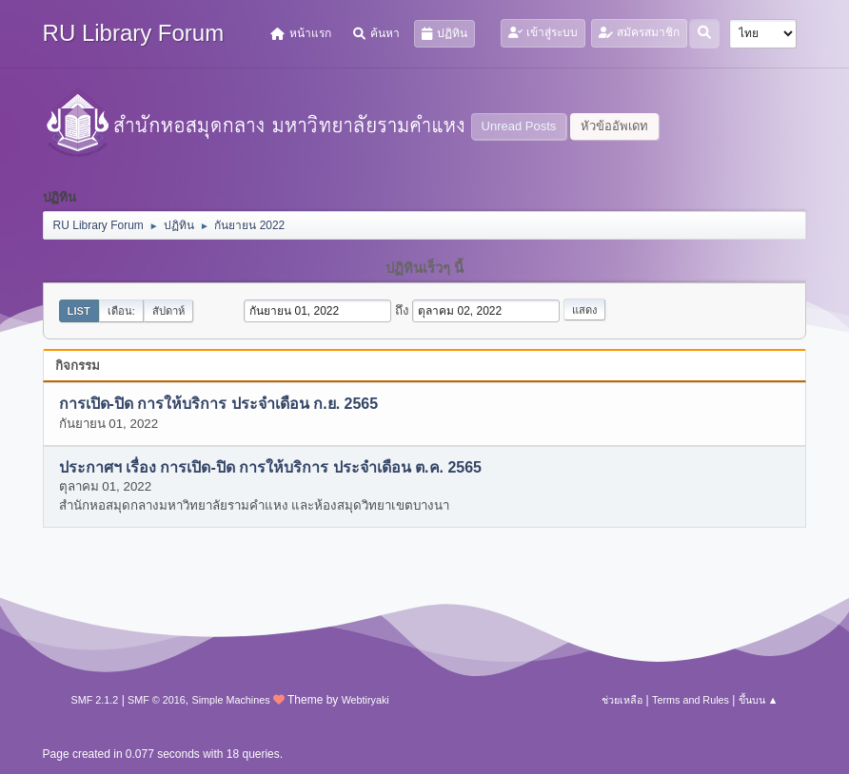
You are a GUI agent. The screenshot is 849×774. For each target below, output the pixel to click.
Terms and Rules (690, 700)
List (79, 311)
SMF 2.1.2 (95, 700)
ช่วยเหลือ (622, 700)
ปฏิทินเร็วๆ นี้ (424, 268)
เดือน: (121, 311)
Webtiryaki (365, 700)
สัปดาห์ (168, 311)
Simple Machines (230, 700)
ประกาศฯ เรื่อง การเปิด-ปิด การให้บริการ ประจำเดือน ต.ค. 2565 (270, 467)
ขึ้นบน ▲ (759, 700)
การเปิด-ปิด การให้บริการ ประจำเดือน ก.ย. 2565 (219, 405)
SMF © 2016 (157, 700)
